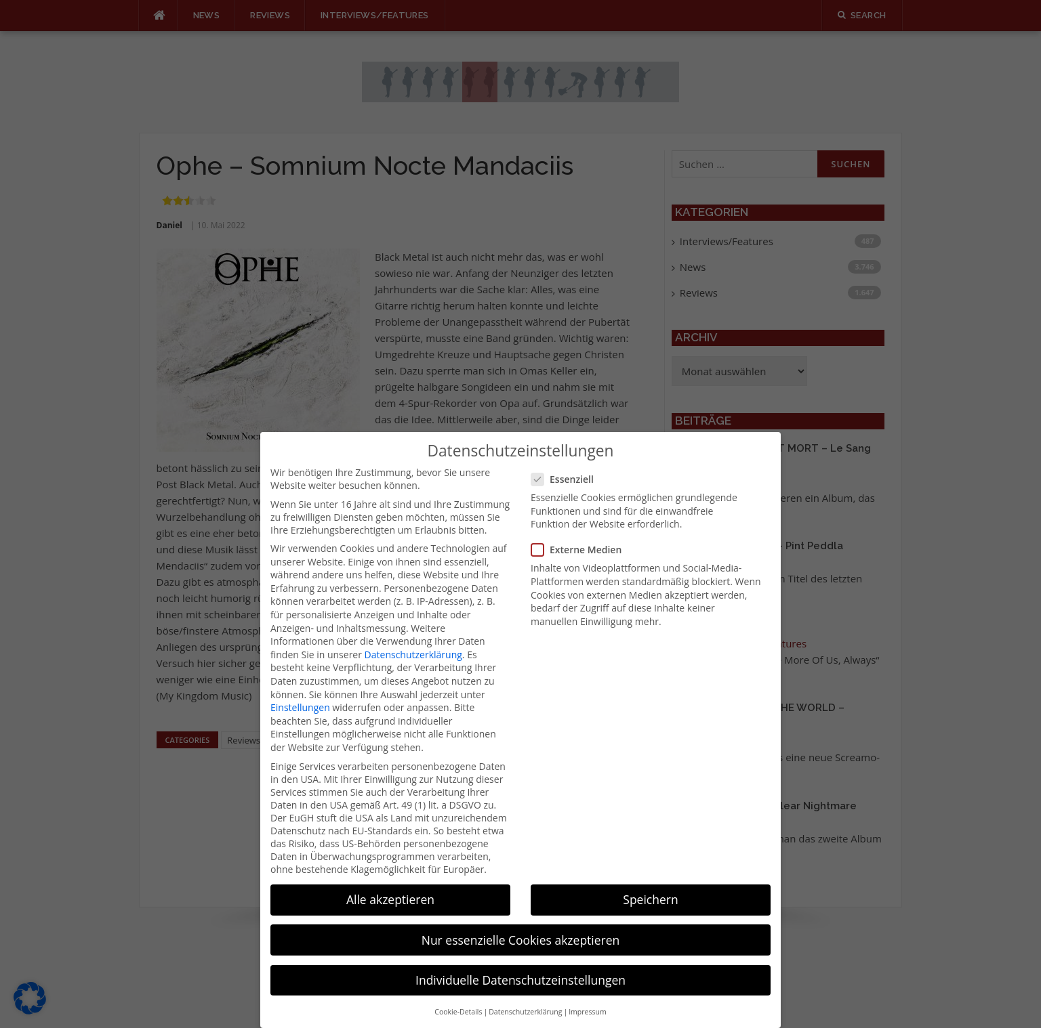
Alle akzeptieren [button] (390, 882)
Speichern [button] (650, 882)
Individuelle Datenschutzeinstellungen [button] (520, 962)
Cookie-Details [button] (458, 995)
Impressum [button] (587, 995)
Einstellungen (300, 690)
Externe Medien (580, 532)
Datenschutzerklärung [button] (525, 995)
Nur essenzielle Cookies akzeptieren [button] (521, 922)
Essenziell (567, 462)
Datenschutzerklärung (413, 636)
